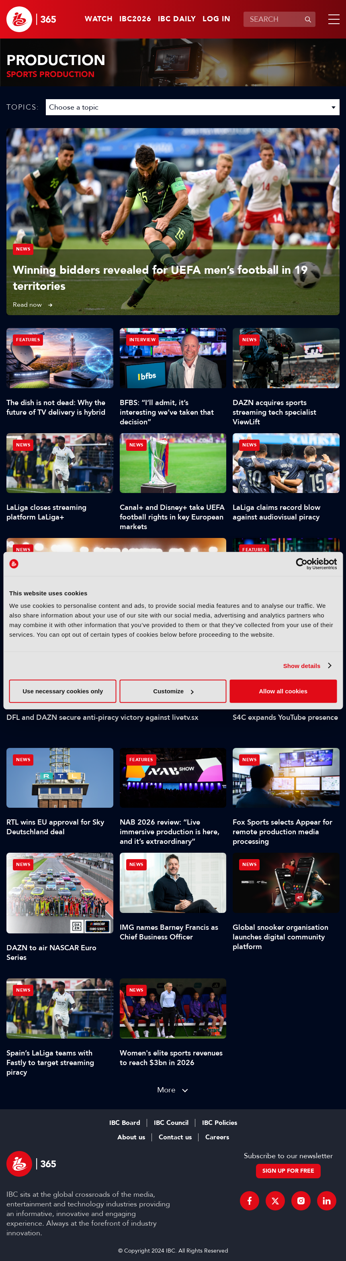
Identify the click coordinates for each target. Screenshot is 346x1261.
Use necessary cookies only (63, 691)
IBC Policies (219, 1122)
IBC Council (171, 1122)
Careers (217, 1137)
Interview (142, 340)
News (23, 249)
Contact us (175, 1137)
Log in (217, 19)
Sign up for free (288, 1171)
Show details (302, 665)
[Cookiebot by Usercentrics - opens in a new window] (301, 564)
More (166, 1090)
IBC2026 (135, 19)
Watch (99, 19)
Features (28, 340)
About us (131, 1137)
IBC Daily (177, 19)
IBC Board (124, 1122)
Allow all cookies (283, 691)
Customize (173, 691)
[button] (332, 19)
